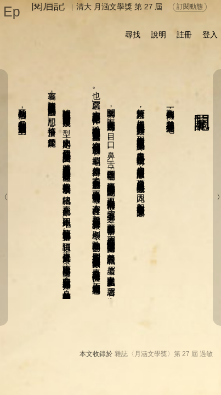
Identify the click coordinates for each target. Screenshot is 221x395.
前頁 (176, 376)
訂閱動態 (190, 6)
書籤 (123, 377)
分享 (47, 364)
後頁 (154, 376)
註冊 (184, 34)
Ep (11, 11)
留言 (115, 364)
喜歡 (143, 364)
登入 (210, 34)
